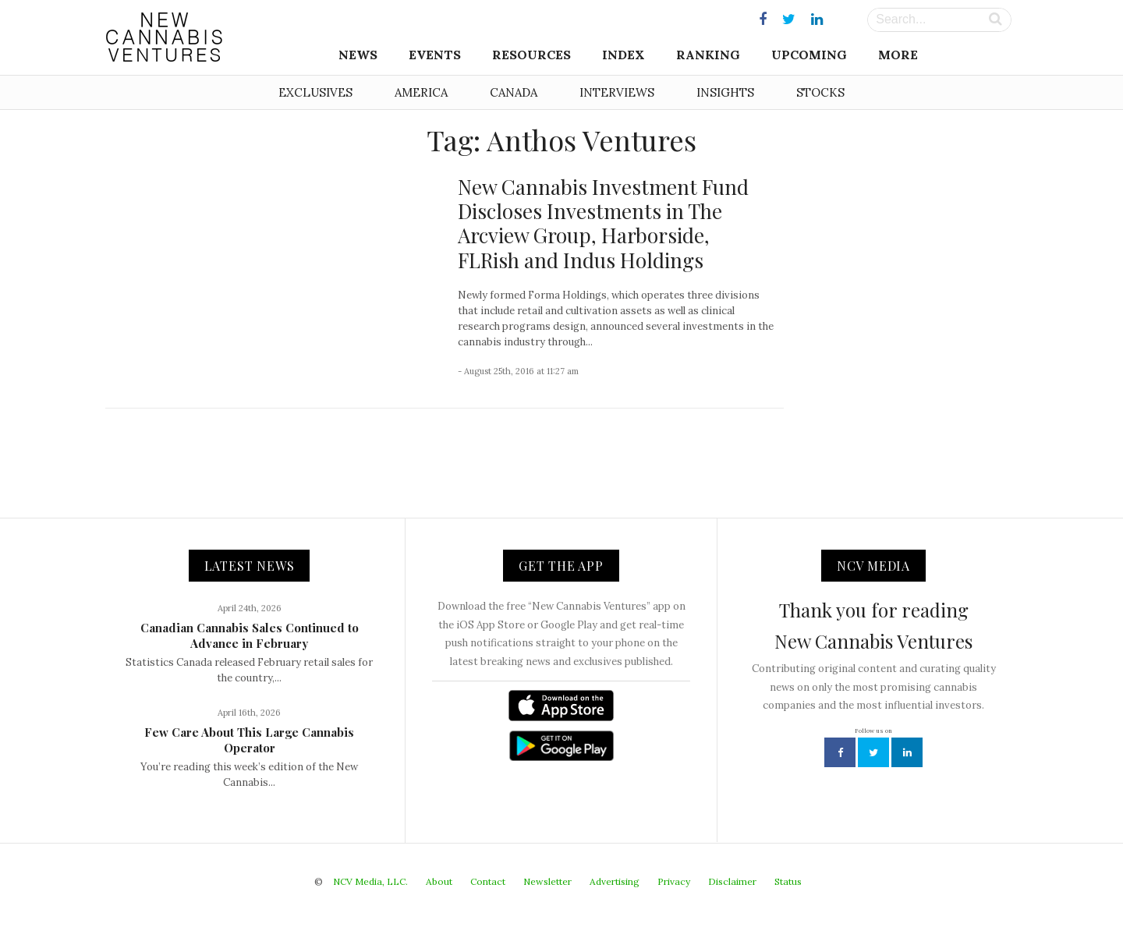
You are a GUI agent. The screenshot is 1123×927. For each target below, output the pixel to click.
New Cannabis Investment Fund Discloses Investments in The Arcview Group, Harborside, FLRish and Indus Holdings (603, 223)
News (357, 54)
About (439, 881)
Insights (725, 92)
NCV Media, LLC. (370, 881)
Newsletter (547, 881)
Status (788, 881)
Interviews (616, 92)
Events (435, 54)
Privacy (673, 881)
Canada (513, 92)
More (898, 54)
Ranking (708, 54)
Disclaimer (732, 881)
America (421, 92)
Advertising (614, 881)
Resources (531, 54)
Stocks (820, 92)
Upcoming (809, 54)
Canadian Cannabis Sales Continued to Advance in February (249, 635)
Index (623, 54)
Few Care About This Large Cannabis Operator (249, 739)
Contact (487, 881)
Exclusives (315, 92)
